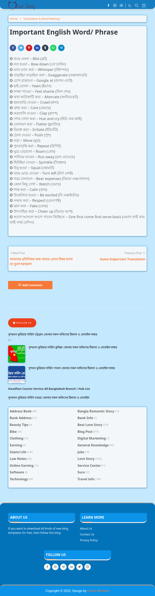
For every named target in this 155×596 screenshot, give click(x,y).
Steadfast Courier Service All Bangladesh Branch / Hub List (49, 389)
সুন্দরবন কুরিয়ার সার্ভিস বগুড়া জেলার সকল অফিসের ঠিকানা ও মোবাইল (48, 397)
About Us (86, 528)
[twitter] (79, 567)
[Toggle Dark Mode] (129, 5)
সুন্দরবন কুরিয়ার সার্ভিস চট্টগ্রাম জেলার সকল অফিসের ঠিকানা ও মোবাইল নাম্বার (52, 334)
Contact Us (87, 534)
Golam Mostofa (98, 591)
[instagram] (115, 5)
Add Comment (30, 285)
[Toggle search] (136, 5)
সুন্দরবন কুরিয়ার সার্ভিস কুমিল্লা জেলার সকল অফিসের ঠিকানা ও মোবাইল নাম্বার (72, 347)
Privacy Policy (89, 540)
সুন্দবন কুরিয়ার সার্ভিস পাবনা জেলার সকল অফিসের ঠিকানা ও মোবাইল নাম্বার (71, 368)
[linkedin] (71, 567)
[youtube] (121, 5)
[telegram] (63, 567)
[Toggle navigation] (143, 5)
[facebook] (108, 5)
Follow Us (22, 323)
